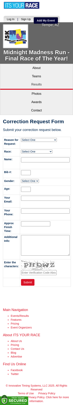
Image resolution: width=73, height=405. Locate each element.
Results (36, 84)
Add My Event (46, 20)
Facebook (17, 370)
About (37, 68)
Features (16, 319)
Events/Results (20, 315)
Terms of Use (26, 393)
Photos (36, 93)
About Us (16, 341)
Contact (36, 110)
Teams (36, 76)
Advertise (16, 356)
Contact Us (17, 348)
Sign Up (26, 19)
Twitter (15, 374)
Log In (10, 19)
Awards (36, 102)
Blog (13, 352)
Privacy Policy (46, 393)
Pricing (15, 323)
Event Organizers (21, 327)
